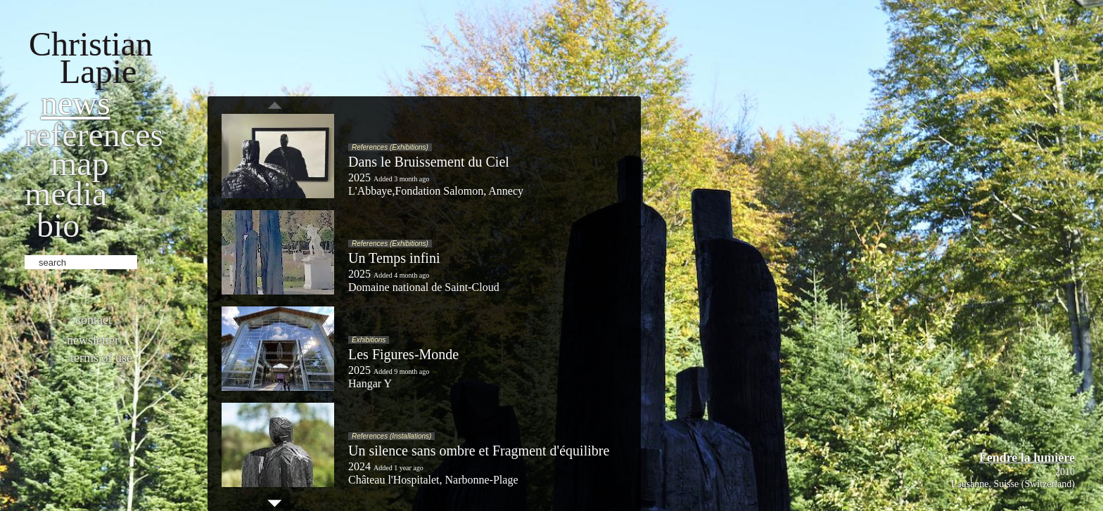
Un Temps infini (394, 258)
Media (66, 193)
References (94, 134)
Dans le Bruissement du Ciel (428, 161)
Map (80, 163)
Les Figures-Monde (403, 354)
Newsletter (93, 340)
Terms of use (101, 358)
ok (149, 260)
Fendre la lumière (1027, 458)
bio (58, 225)
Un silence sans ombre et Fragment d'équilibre (478, 450)
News (75, 103)
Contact (93, 320)
